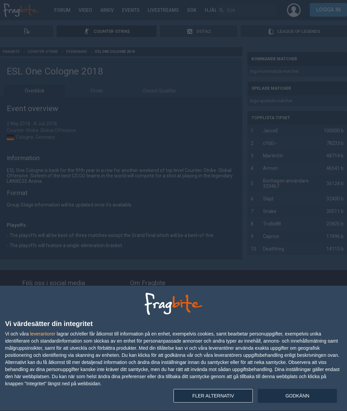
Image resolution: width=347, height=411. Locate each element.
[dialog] (173, 348)
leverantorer (43, 333)
